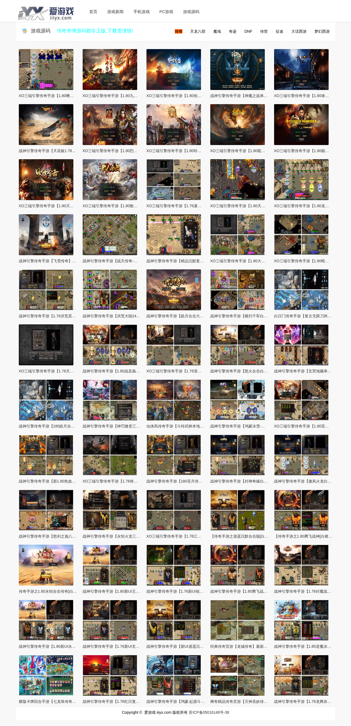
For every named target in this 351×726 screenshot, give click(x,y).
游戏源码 (191, 11)
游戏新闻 (115, 11)
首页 (93, 11)
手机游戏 (141, 11)
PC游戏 (166, 11)
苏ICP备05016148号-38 (209, 712)
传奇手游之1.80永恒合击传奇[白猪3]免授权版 (57, 591)
